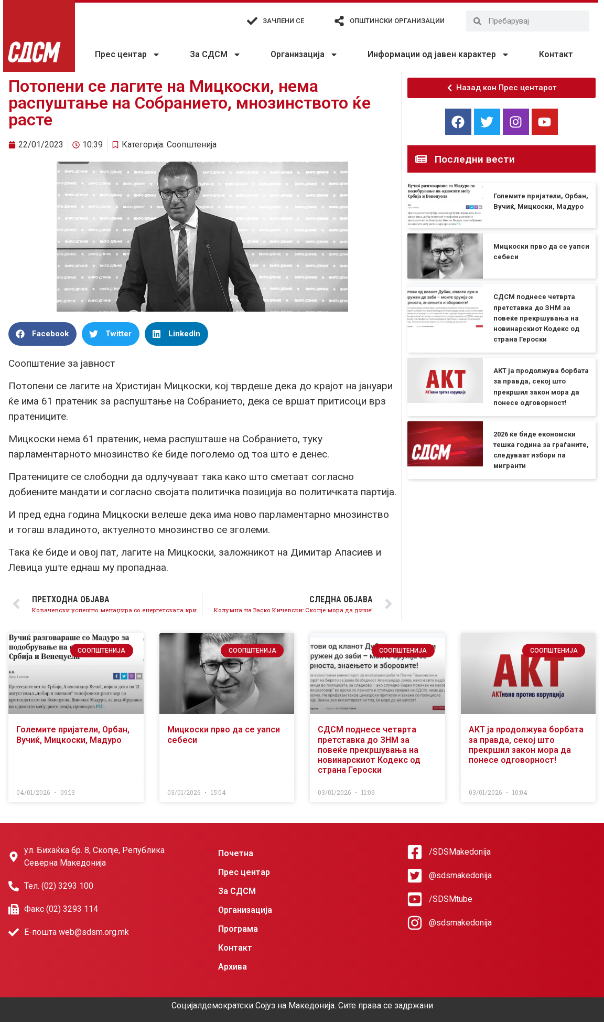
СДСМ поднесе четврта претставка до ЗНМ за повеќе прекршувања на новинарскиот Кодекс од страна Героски (536, 318)
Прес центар (127, 54)
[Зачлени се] (252, 21)
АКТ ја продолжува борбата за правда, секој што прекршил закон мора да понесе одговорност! (526, 745)
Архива (232, 967)
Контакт (556, 54)
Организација (304, 54)
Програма (238, 929)
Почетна (235, 853)
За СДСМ (215, 54)
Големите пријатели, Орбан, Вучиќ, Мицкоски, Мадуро (73, 734)
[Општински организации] (339, 21)
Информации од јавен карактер (439, 54)
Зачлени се (283, 21)
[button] (42, 334)
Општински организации (397, 21)
